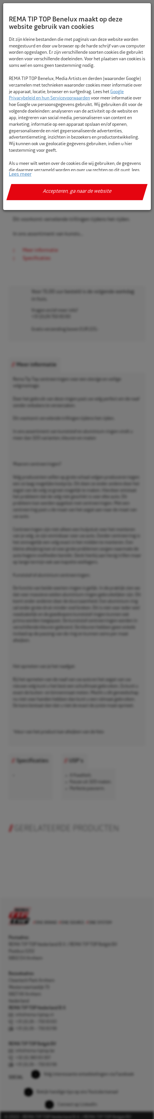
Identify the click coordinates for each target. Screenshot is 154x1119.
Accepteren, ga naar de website (77, 191)
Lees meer (20, 174)
